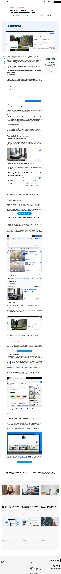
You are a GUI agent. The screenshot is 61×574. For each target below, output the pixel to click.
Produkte (10, 1)
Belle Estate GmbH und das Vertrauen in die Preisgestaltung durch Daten (10, 507)
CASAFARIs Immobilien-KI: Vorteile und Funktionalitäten (29, 538)
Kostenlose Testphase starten (24, 213)
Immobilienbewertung (14, 15)
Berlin (1, 560)
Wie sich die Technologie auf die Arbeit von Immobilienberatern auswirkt (49, 507)
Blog (17, 1)
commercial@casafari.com (54, 560)
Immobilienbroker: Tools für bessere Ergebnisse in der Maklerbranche (9, 538)
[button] (4, 59)
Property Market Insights (19, 7)
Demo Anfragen (50, 71)
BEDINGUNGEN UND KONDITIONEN (36, 564)
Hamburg (2, 561)
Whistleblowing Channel (34, 573)
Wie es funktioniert (33, 561)
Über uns (31, 572)
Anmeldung (50, 1)
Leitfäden (2, 557)
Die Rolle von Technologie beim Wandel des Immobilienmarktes (30, 507)
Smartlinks (26, 15)
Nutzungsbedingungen (34, 568)
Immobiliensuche (21, 15)
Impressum (32, 567)
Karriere (31, 563)
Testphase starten (57, 1)
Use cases (14, 1)
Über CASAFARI (21, 1)
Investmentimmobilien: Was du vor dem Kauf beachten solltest (49, 538)
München (2, 562)
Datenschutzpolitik (33, 566)
